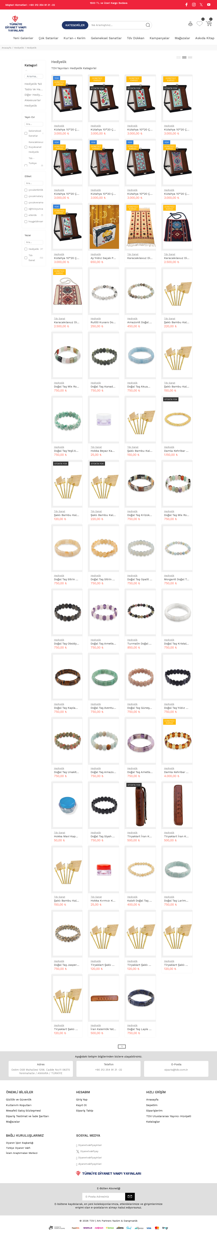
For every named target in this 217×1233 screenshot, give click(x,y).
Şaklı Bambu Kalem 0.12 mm (183, 324)
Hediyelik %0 (33, 85)
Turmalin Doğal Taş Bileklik (145, 645)
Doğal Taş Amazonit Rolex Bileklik (113, 774)
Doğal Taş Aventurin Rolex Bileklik (113, 709)
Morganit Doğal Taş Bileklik (182, 581)
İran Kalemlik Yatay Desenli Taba (113, 1031)
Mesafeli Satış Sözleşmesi (23, 1112)
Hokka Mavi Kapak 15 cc (70, 838)
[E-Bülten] (130, 1198)
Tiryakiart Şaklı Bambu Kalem (111, 966)
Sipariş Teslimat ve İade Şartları (27, 1118)
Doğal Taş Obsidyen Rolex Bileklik (76, 645)
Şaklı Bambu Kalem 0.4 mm (73, 517)
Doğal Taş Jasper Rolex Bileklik (75, 966)
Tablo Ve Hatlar (34, 91)
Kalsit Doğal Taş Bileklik (143, 902)
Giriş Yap (81, 1101)
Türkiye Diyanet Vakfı (18, 1149)
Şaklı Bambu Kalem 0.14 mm (110, 517)
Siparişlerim (154, 1112)
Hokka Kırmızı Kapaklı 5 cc (109, 902)
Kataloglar (153, 1123)
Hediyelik (19, 48)
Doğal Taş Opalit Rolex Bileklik (147, 581)
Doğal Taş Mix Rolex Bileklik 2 (184, 517)
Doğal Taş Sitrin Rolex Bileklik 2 (112, 581)
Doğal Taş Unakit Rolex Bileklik (74, 774)
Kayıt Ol (81, 1107)
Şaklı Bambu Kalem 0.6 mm (146, 452)
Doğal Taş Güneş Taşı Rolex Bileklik (151, 709)
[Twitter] (87, 1154)
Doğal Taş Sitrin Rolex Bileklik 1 (75, 581)
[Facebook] (89, 1148)
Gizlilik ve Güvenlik (18, 1101)
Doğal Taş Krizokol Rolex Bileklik (149, 517)
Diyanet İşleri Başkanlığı (19, 1144)
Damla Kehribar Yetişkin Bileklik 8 (186, 774)
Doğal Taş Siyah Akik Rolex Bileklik (114, 838)
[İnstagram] (89, 1160)
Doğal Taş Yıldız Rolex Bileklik (184, 709)
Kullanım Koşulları (19, 1107)
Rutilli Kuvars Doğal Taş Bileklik (112, 324)
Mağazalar (13, 1123)
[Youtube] (209, 5)
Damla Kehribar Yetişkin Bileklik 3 (186, 452)
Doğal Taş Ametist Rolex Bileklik (148, 774)
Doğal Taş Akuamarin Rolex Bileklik (151, 388)
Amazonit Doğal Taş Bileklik (145, 324)
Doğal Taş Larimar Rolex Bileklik (185, 902)
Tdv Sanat (132, 256)
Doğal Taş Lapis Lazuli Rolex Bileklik (151, 1031)
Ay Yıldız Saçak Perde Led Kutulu (113, 260)
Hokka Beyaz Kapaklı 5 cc (108, 452)
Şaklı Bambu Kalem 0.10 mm (184, 388)
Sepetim (151, 1107)
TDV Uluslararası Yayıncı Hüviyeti (168, 1118)
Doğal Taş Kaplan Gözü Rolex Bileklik (79, 709)
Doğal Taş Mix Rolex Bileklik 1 (73, 388)
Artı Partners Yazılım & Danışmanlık (117, 1222)
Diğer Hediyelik (34, 96)
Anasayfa (6, 48)
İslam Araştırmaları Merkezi (22, 1154)
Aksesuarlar (33, 102)
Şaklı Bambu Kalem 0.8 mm (73, 902)
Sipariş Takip (84, 1112)
